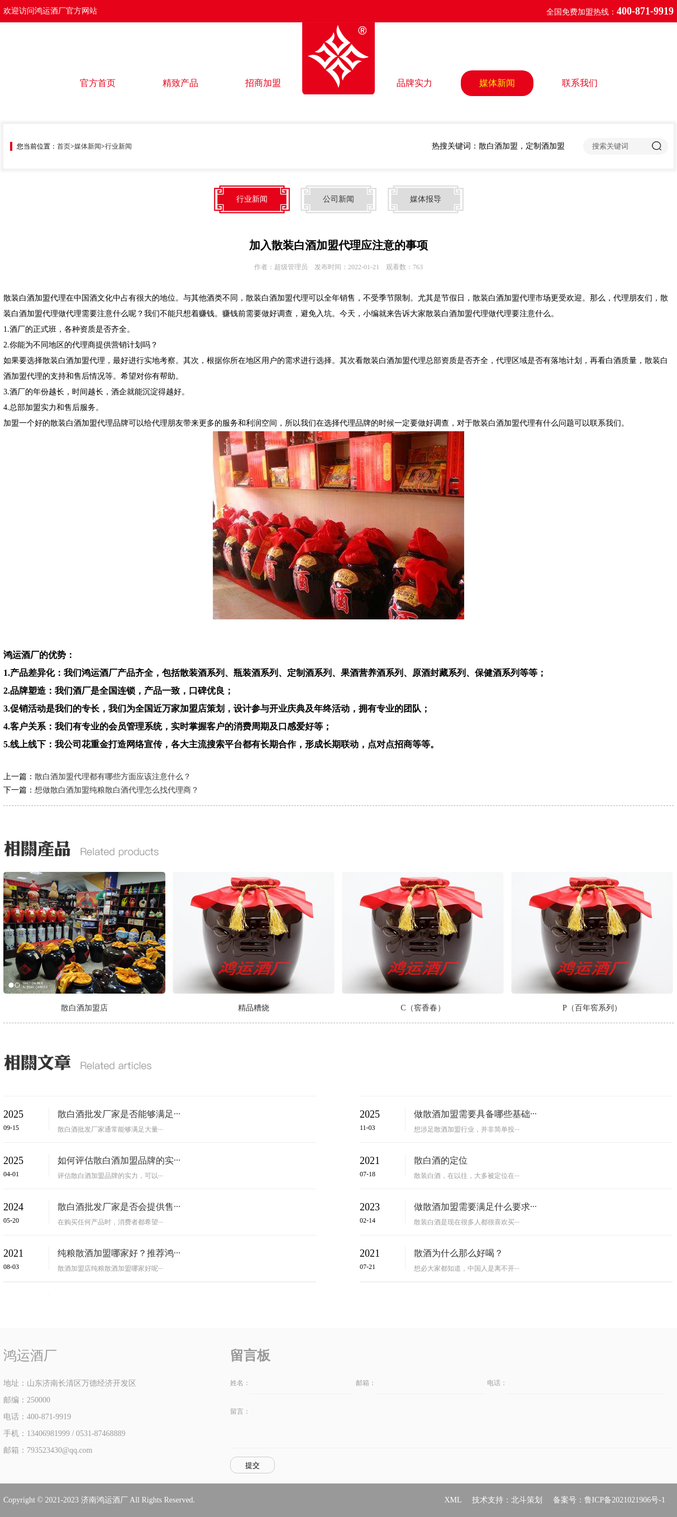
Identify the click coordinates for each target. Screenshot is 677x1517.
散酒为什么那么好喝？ (458, 1253)
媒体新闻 (497, 83)
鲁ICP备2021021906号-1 (624, 1500)
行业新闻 (118, 146)
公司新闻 (338, 199)
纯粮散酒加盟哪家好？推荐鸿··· (119, 1253)
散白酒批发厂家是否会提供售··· (119, 1206)
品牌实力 (414, 83)
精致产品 (180, 83)
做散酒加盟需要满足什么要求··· (475, 1206)
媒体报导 (425, 199)
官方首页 (98, 83)
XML (452, 1500)
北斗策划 (526, 1500)
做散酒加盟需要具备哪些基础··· (475, 1114)
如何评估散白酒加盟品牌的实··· (119, 1160)
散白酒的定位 (441, 1160)
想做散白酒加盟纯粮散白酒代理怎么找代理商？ (117, 790)
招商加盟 (263, 83)
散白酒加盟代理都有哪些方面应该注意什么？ (113, 776)
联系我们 (580, 83)
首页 (63, 146)
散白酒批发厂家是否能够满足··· (119, 1114)
